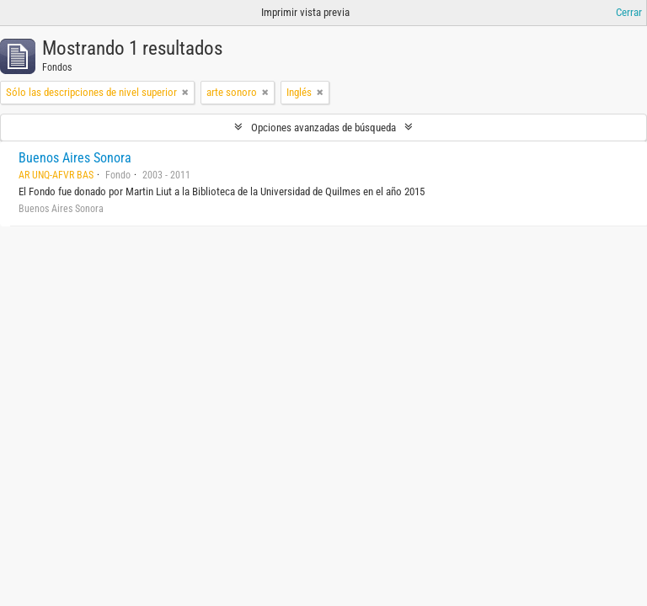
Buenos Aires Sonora (75, 158)
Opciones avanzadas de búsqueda (323, 127)
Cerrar (629, 12)
